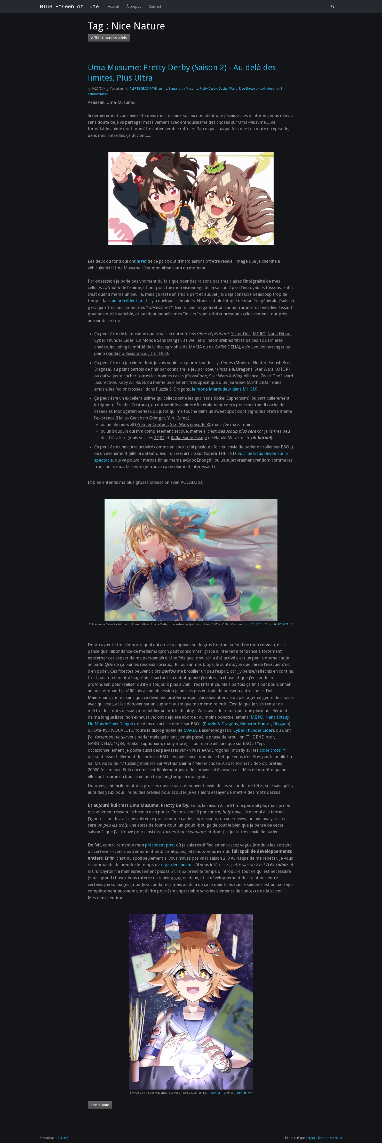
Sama (173, 88)
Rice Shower (247, 88)
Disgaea (281, 723)
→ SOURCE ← (256, 624)
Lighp (310, 1138)
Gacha (223, 88)
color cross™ (272, 750)
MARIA (190, 730)
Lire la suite (100, 1105)
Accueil (113, 6)
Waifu (233, 88)
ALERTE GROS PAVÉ (143, 88)
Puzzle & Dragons (221, 723)
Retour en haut (330, 1138)
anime (162, 88)
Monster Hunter (255, 723)
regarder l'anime (177, 864)
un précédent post (129, 300)
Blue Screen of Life (69, 6)
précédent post (160, 844)
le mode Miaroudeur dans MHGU (224, 389)
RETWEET (283, 624)
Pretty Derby (208, 88)
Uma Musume (188, 88)
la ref (142, 261)
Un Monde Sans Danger (110, 723)
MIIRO (257, 717)
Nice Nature (266, 88)
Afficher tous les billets (109, 38)
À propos (133, 6)
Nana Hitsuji (277, 717)
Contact (155, 6)
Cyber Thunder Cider (253, 730)
